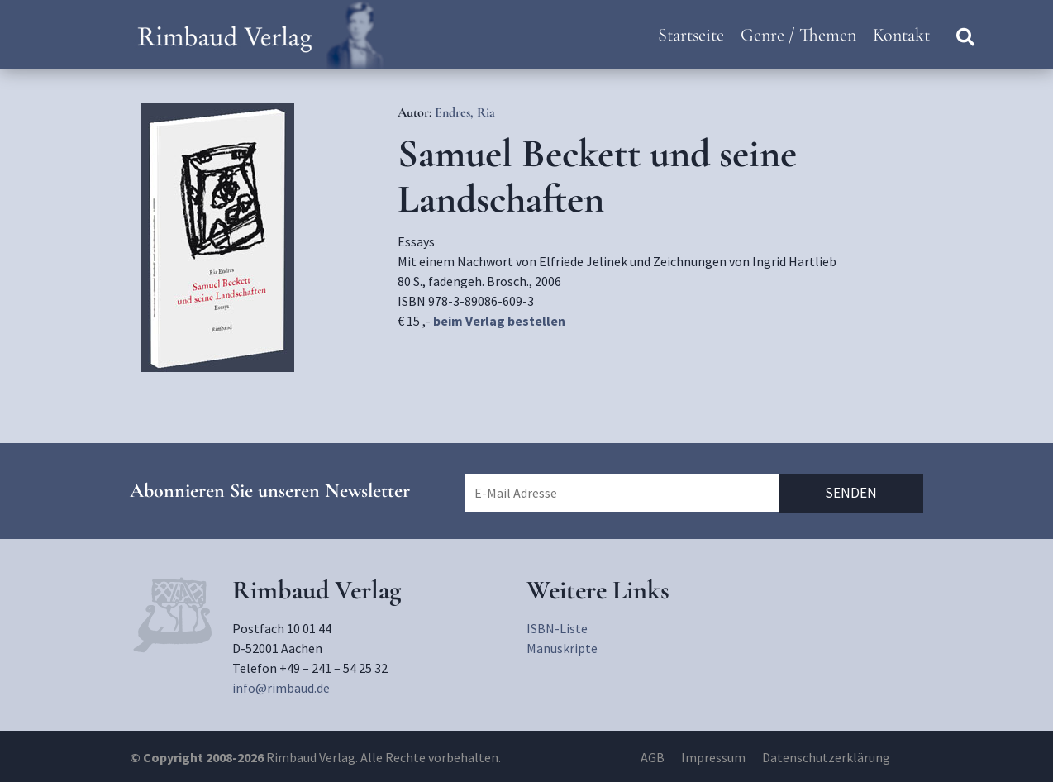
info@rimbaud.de (281, 687)
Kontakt (901, 34)
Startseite (691, 34)
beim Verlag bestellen (499, 320)
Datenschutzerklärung (826, 757)
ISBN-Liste (557, 628)
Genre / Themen (798, 34)
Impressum (713, 757)
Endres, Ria (465, 112)
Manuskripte (562, 648)
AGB (653, 757)
